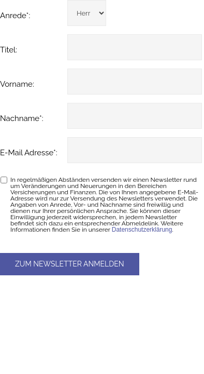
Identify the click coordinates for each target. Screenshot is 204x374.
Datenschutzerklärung (142, 229)
